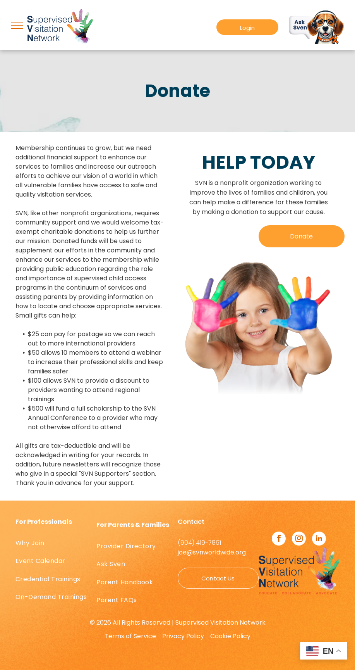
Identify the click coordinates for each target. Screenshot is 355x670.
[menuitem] (55, 543)
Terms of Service (130, 636)
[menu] (17, 25)
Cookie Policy (230, 636)
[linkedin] (319, 539)
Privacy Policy (183, 636)
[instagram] (299, 539)
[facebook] (279, 539)
